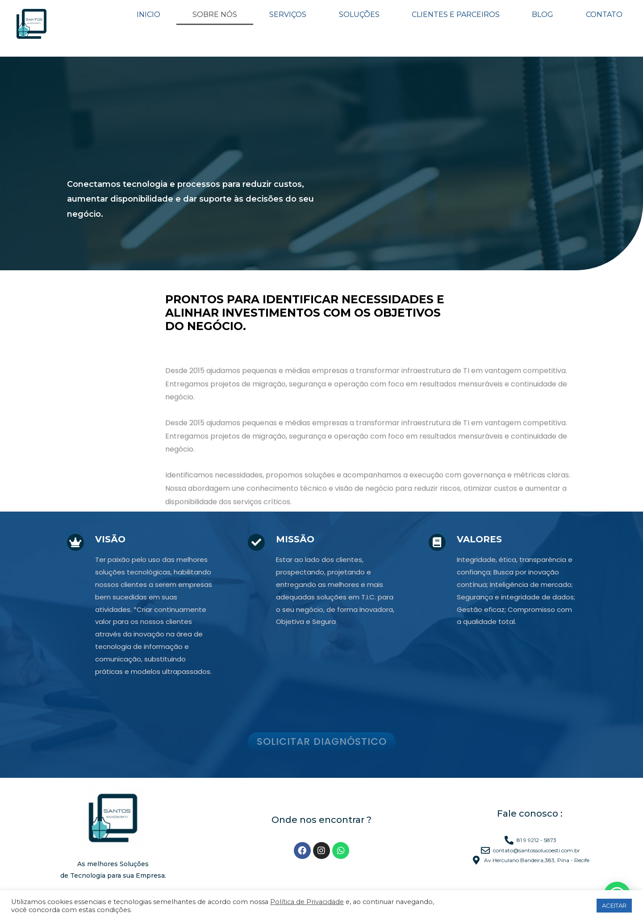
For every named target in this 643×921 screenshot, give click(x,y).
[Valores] (436, 541)
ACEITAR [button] (614, 905)
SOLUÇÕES (359, 14)
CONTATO (604, 15)
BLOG (542, 14)
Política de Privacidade (307, 902)
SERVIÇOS (287, 14)
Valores (477, 539)
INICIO (148, 14)
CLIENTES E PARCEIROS (456, 14)
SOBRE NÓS (214, 14)
